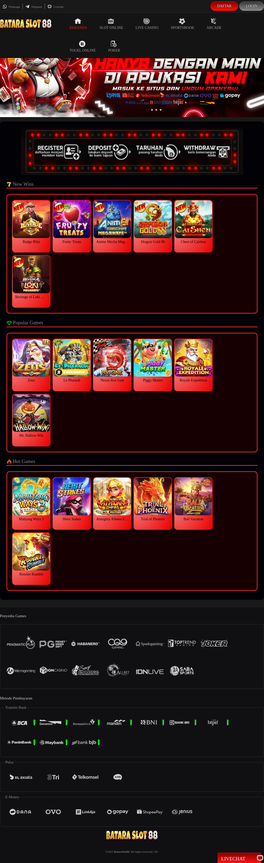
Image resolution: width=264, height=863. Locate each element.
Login (251, 6)
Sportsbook (182, 24)
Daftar (224, 6)
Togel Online (83, 46)
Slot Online (111, 24)
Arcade (214, 24)
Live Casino (147, 24)
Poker (114, 46)
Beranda (78, 24)
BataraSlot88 (121, 851)
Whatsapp (11, 6)
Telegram (33, 6)
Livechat (55, 6)
